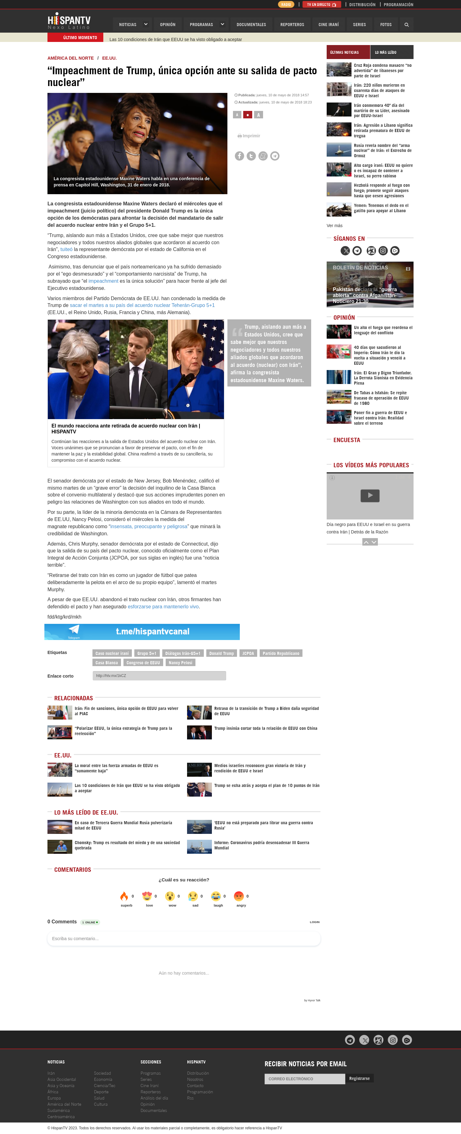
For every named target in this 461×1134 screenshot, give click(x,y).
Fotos (386, 24)
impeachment (104, 281)
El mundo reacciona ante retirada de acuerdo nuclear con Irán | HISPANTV (125, 428)
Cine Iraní (329, 24)
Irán (51, 1073)
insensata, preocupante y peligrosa (148, 526)
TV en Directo (322, 4)
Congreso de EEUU (143, 662)
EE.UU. (109, 58)
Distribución (362, 4)
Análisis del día (154, 1097)
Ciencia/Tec (104, 1085)
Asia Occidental (61, 1079)
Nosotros (195, 1079)
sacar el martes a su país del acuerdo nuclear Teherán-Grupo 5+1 (142, 305)
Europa (54, 1097)
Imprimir (248, 135)
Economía (103, 1079)
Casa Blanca (107, 662)
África (52, 1091)
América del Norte (70, 58)
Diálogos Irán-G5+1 (183, 653)
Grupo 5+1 (147, 653)
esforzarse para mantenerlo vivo (163, 606)
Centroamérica (61, 1116)
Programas (201, 24)
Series (359, 24)
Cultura (101, 1104)
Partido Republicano (281, 653)
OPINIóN (168, 24)
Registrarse (359, 1078)
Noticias (128, 24)
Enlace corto (60, 676)
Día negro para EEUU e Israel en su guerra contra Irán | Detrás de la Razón (368, 528)
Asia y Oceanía (60, 1085)
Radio (286, 4)
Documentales (251, 24)
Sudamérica (58, 1110)
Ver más (334, 225)
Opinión (148, 1104)
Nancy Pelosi (180, 662)
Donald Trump (221, 653)
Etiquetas (57, 652)
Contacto (195, 1085)
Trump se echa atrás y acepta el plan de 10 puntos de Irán (166, 37)
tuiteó (66, 249)
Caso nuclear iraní (112, 653)
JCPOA (248, 653)
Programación (399, 4)
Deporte (101, 1091)
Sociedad (102, 1073)
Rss (190, 1097)
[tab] (348, 52)
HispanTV (69, 20)
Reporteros (292, 24)
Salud (99, 1097)
